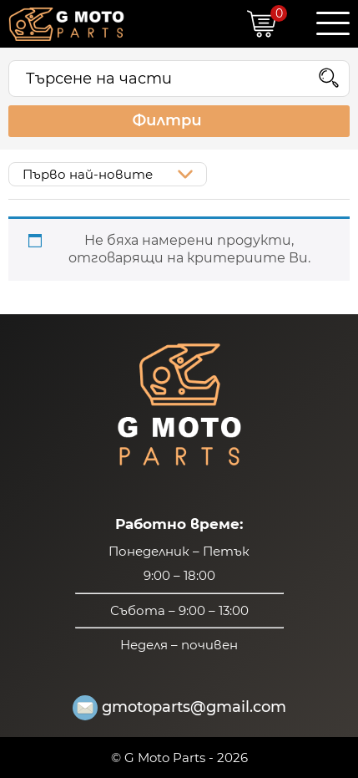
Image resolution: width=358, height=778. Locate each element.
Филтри (178, 121)
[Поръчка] (107, 174)
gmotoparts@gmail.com (179, 707)
